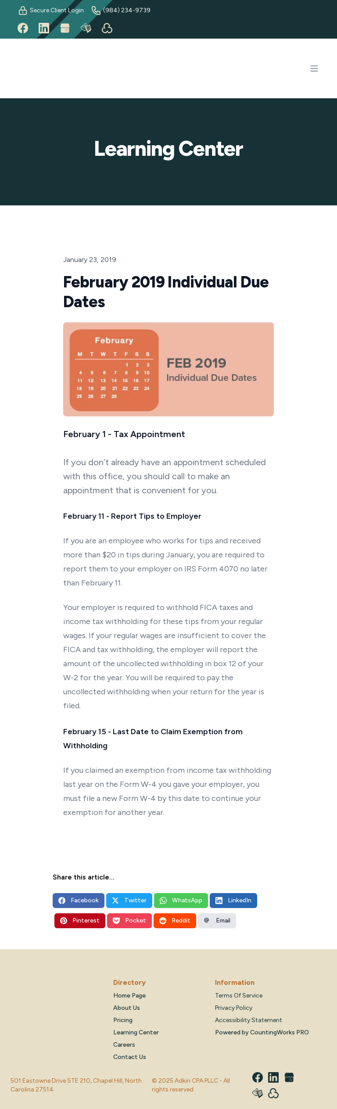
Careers (124, 1044)
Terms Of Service (238, 995)
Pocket (129, 920)
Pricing (123, 1020)
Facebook (78, 900)
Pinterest (80, 920)
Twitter (129, 900)
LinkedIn (233, 900)
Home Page (129, 995)
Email (217, 920)
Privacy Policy (233, 1008)
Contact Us (129, 1057)
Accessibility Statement (248, 1020)
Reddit (174, 920)
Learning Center (136, 1032)
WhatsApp (181, 900)
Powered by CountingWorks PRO (262, 1032)
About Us (126, 1008)
